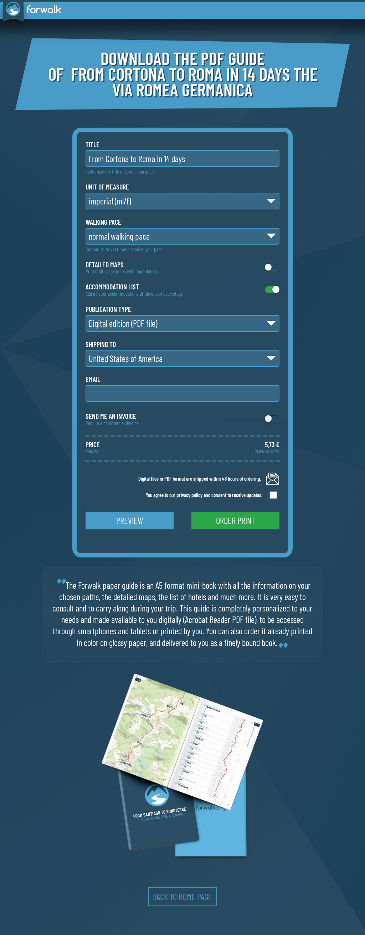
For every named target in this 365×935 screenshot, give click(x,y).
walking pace (103, 222)
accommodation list (112, 287)
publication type (108, 309)
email (93, 379)
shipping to (101, 344)
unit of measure (107, 187)
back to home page (182, 896)
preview (129, 520)
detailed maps (105, 265)
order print (235, 520)
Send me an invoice (111, 416)
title (92, 145)
